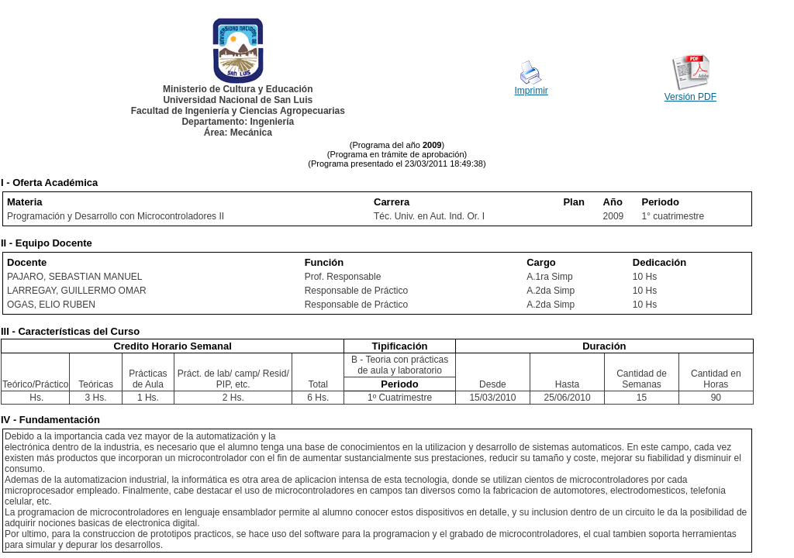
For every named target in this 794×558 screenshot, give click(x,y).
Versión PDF (690, 96)
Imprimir (531, 90)
